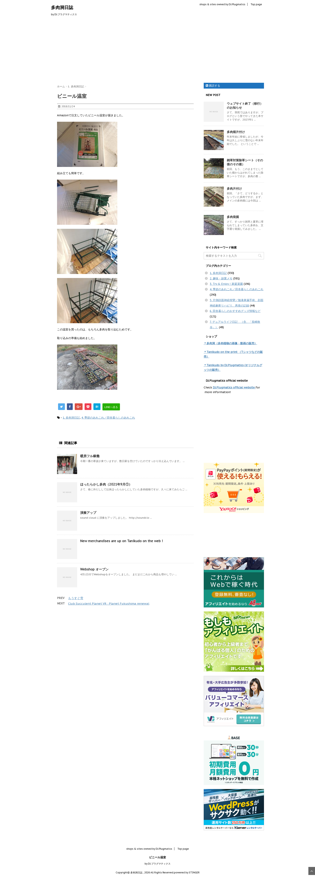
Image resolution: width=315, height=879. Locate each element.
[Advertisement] (157, 50)
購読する (213, 85)
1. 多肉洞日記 (71, 417)
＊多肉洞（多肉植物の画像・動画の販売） (230, 343)
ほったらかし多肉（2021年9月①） (106, 484)
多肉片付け (234, 188)
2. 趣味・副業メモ (221, 278)
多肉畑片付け (236, 132)
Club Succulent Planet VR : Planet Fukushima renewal (108, 603)
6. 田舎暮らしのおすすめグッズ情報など (235, 311)
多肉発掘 (233, 217)
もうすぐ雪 (75, 598)
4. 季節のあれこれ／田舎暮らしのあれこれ (108, 417)
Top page (256, 4)
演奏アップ (88, 513)
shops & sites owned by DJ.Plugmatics (222, 4)
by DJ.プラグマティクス (158, 863)
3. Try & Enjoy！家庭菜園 (226, 284)
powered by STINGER (186, 872)
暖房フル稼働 (89, 456)
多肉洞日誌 (62, 7)
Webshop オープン (94, 569)
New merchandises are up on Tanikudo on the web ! (121, 541)
